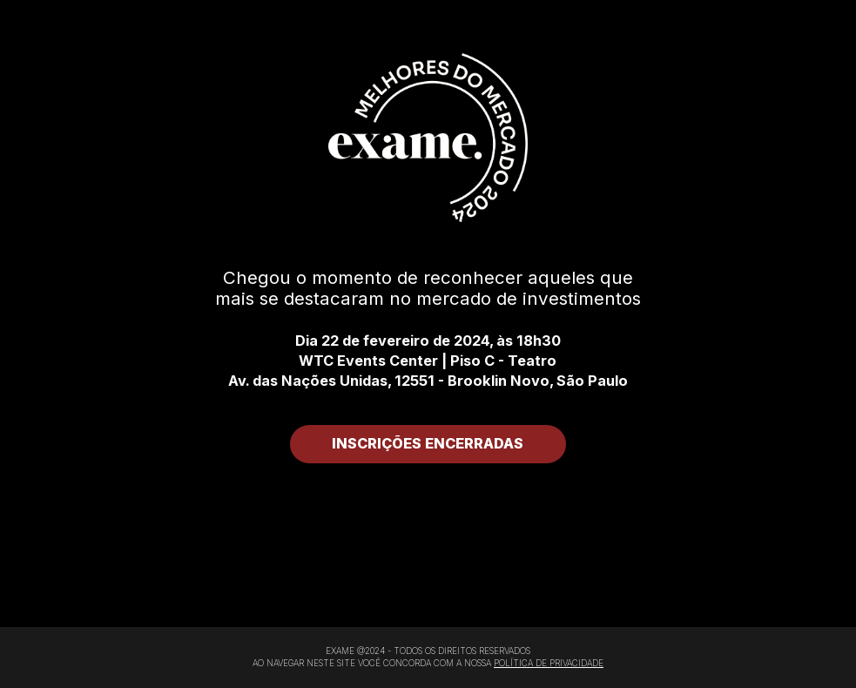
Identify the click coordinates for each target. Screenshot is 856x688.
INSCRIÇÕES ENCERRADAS (427, 443)
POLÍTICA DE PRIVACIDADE (548, 663)
